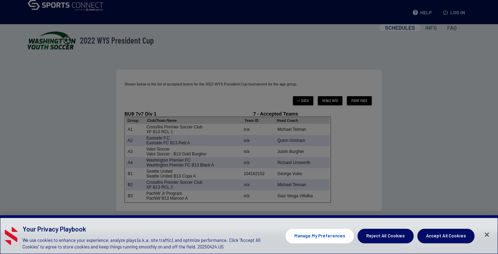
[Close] (487, 243)
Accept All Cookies (446, 244)
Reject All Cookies (385, 244)
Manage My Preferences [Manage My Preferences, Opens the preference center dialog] (319, 244)
